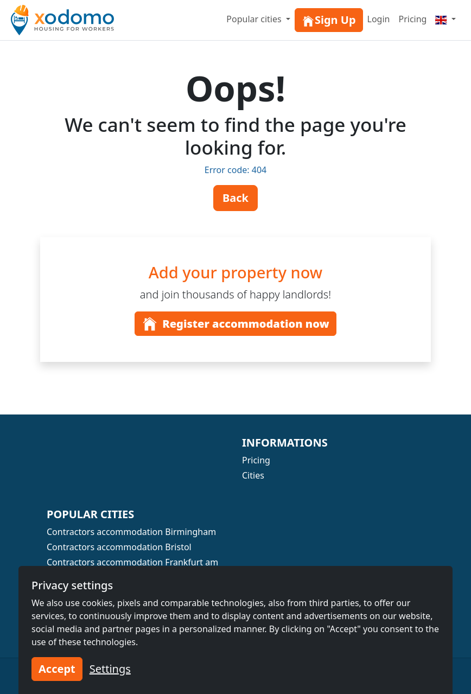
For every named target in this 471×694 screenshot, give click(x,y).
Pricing (412, 19)
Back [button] (235, 197)
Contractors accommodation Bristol (119, 547)
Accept (57, 668)
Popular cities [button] (255, 19)
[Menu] (445, 19)
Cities (253, 475)
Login (378, 19)
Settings (110, 668)
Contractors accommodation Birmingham (131, 532)
